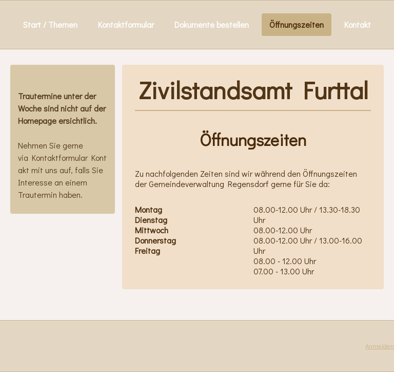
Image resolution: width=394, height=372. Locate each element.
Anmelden (379, 346)
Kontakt (357, 24)
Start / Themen (50, 24)
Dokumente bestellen (211, 24)
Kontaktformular (126, 24)
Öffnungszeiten (296, 24)
